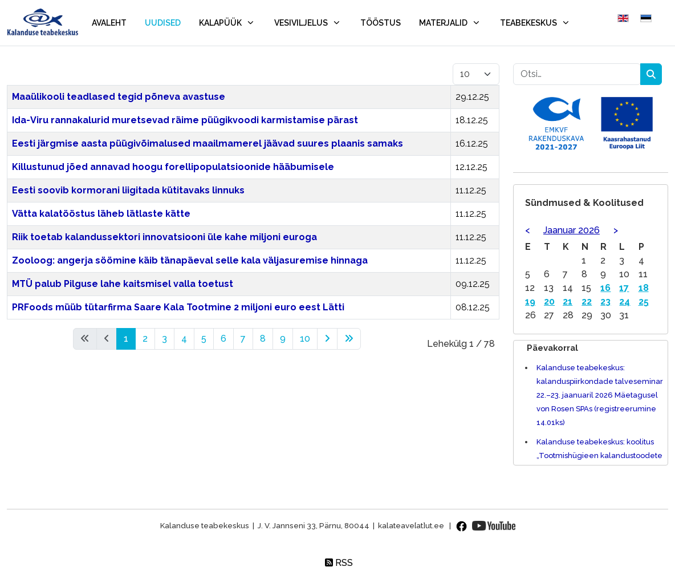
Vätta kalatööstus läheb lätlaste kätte (101, 213)
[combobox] (577, 74)
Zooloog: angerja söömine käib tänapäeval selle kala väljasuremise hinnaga (190, 260)
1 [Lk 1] (126, 338)
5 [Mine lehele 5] (203, 338)
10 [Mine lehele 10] (305, 338)
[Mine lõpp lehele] (349, 339)
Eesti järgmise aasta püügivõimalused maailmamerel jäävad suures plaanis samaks (207, 143)
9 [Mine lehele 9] (283, 338)
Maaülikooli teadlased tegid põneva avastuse (118, 96)
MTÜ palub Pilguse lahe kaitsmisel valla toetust (122, 283)
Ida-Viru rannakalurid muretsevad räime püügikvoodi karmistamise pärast (185, 120)
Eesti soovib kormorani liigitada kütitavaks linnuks (128, 190)
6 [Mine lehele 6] (223, 338)
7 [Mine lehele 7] (243, 338)
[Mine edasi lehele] (327, 339)
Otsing (651, 74)
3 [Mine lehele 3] (164, 338)
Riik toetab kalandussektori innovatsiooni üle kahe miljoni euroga (164, 237)
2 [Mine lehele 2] (145, 338)
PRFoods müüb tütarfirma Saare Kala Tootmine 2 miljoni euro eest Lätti (178, 307)
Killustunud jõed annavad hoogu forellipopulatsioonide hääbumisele (173, 166)
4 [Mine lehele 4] (184, 338)
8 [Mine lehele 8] (263, 338)
